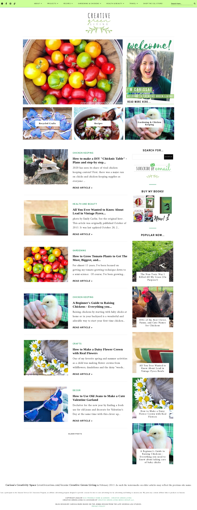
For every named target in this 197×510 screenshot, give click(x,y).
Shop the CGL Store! (153, 4)
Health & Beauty (115, 4)
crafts (77, 344)
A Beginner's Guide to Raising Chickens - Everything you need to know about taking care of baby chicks (152, 457)
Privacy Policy (98, 506)
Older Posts (75, 434)
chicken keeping (83, 153)
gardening (79, 250)
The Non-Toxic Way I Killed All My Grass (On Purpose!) (152, 277)
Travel (134, 4)
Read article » (83, 188)
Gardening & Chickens (89, 4)
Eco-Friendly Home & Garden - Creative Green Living (107, 498)
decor (77, 390)
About (38, 4)
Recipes (68, 4)
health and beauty (85, 204)
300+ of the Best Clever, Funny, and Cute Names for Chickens (153, 323)
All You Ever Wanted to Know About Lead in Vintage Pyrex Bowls (153, 368)
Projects (52, 4)
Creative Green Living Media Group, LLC (116, 500)
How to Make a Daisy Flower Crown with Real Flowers (153, 414)
